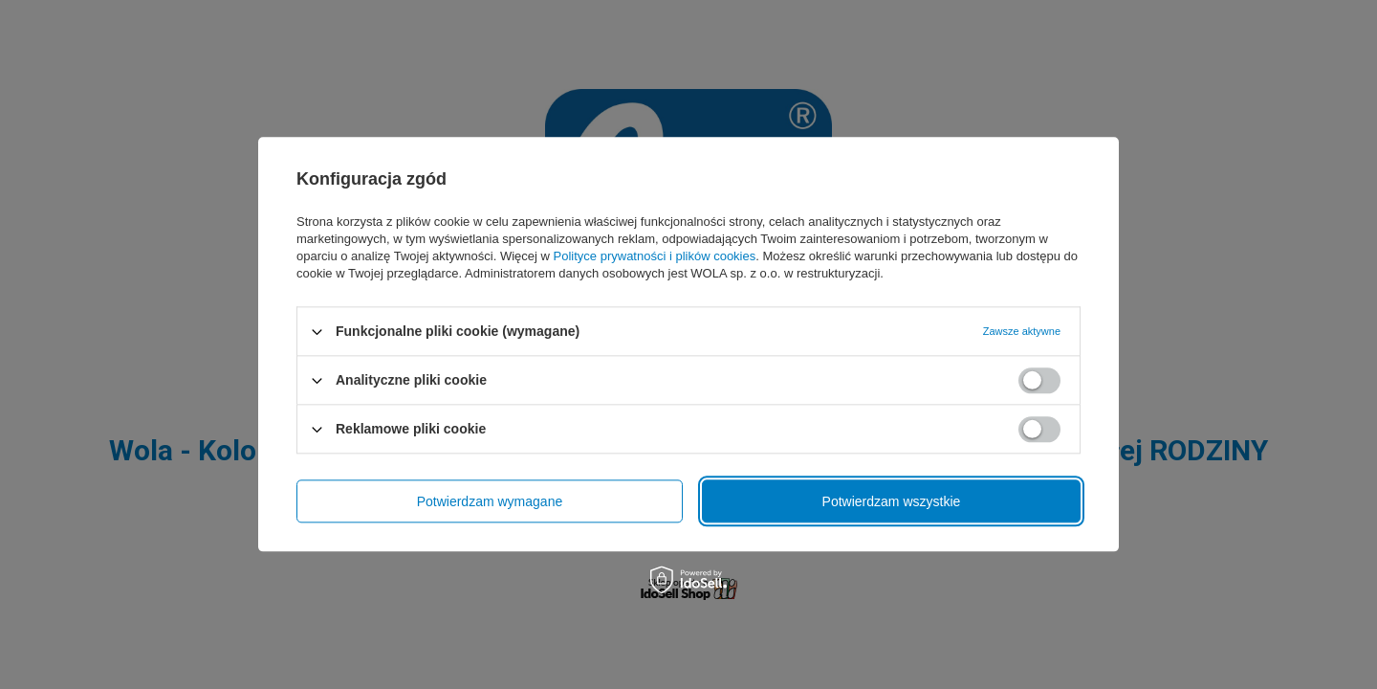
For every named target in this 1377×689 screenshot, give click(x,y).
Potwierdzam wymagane (490, 501)
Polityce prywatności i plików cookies (655, 256)
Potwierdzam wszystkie (891, 501)
